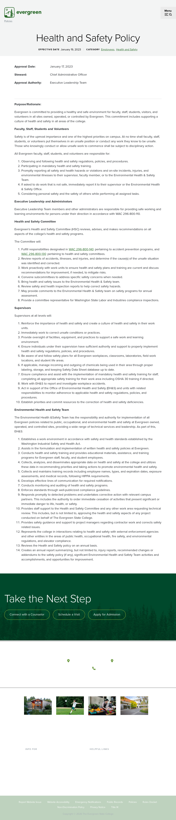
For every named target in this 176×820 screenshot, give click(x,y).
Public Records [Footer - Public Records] (115, 799)
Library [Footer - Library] (94, 751)
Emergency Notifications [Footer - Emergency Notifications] (88, 799)
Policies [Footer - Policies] (133, 799)
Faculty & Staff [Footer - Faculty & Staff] (33, 768)
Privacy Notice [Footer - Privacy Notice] (97, 804)
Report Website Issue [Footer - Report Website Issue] (30, 799)
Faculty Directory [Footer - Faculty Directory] (100, 757)
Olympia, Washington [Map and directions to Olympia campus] (88, 659)
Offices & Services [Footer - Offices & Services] (100, 762)
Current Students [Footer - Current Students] (35, 751)
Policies (8, 21)
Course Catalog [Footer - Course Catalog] (99, 768)
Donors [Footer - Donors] (29, 773)
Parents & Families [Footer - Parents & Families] (36, 762)
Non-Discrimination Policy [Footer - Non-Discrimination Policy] (70, 804)
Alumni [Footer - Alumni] (29, 779)
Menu (168, 11)
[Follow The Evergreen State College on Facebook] (96, 675)
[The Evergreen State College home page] (43, 660)
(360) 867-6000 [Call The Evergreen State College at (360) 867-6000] (110, 666)
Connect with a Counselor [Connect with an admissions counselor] (27, 614)
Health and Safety (127, 49)
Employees (107, 49)
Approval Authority (27, 82)
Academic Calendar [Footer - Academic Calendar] (101, 773)
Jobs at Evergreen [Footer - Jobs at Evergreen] (100, 785)
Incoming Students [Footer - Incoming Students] (36, 757)
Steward (20, 74)
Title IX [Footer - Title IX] (114, 804)
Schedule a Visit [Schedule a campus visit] (70, 614)
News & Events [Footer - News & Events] (99, 779)
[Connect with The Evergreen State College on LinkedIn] (117, 675)
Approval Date (24, 66)
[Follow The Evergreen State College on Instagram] (110, 675)
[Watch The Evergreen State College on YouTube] (103, 675)
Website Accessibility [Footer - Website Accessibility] (58, 799)
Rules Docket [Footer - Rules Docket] (150, 799)
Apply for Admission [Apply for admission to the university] (108, 614)
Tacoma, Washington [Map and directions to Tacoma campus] (131, 659)
